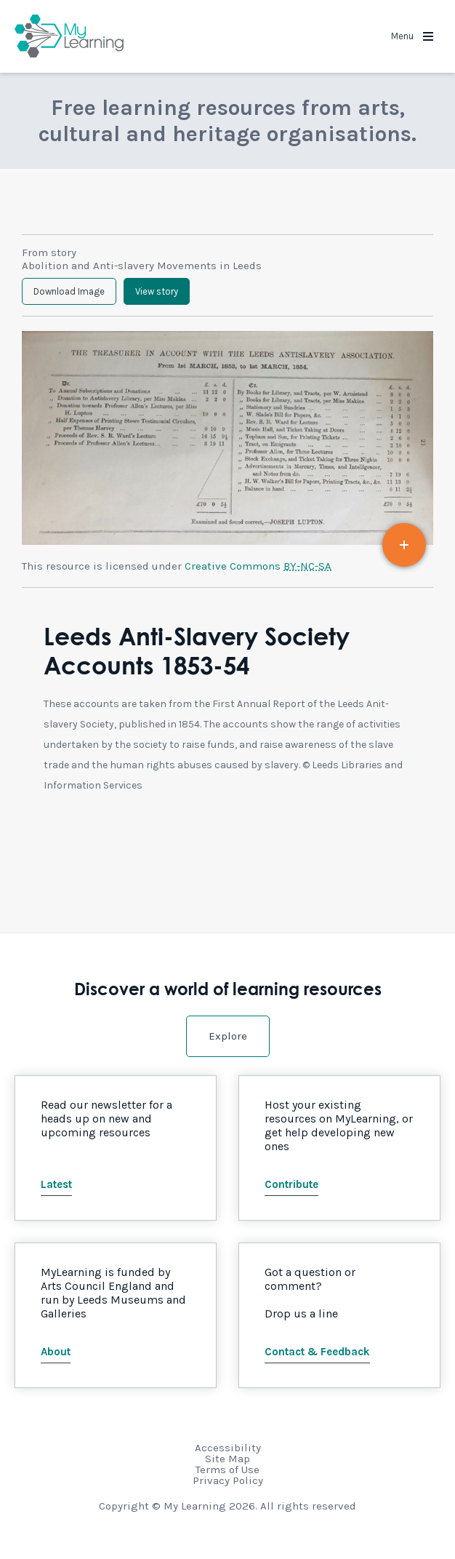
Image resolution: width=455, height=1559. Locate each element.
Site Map (227, 1458)
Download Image (69, 291)
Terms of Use (227, 1469)
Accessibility (228, 1447)
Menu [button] (412, 36)
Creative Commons (258, 566)
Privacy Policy (228, 1480)
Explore (228, 1035)
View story (156, 291)
